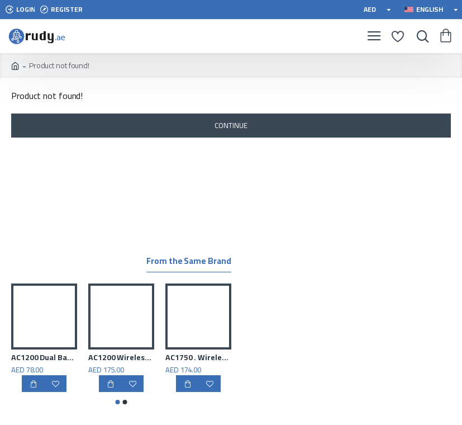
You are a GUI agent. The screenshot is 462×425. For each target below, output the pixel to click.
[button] (117, 402)
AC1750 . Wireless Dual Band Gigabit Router (198, 357)
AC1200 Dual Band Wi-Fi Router (44, 357)
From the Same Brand (188, 262)
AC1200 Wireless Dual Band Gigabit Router (121, 357)
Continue (231, 125)
